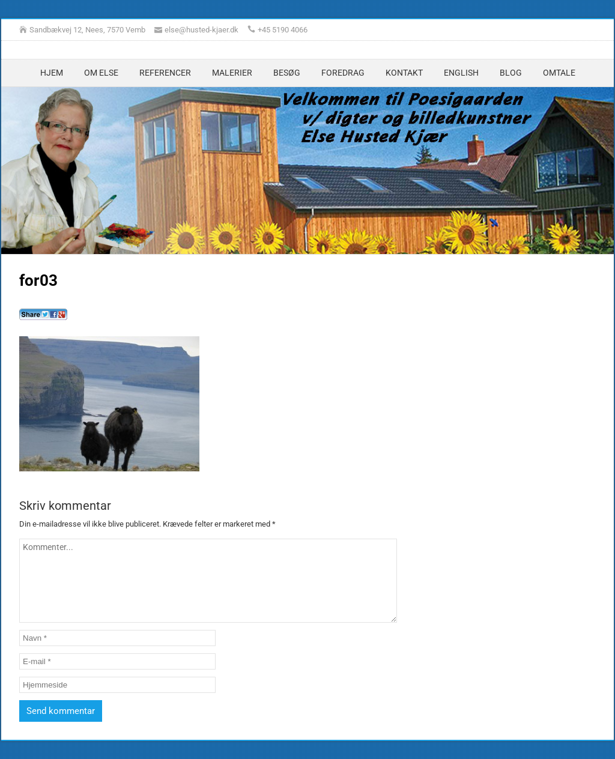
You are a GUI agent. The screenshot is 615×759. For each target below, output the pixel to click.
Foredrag (343, 72)
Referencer (165, 72)
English (461, 72)
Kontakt (404, 72)
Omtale (559, 72)
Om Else (101, 72)
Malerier (232, 72)
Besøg (286, 72)
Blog (511, 72)
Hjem (51, 72)
